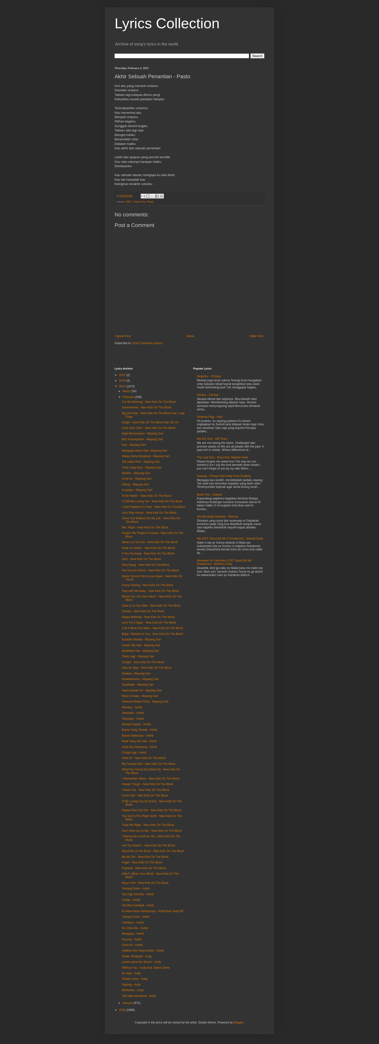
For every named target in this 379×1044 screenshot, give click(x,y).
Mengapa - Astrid (133, 933)
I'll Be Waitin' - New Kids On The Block (146, 495)
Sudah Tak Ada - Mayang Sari (141, 645)
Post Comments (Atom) (147, 343)
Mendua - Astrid (132, 707)
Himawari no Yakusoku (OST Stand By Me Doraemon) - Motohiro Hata (224, 562)
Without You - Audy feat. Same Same (145, 967)
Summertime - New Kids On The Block (146, 407)
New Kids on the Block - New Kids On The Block (153, 851)
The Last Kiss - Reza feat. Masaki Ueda (222, 457)
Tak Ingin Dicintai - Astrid (137, 894)
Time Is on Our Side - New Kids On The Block (151, 605)
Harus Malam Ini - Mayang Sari (142, 690)
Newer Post (123, 336)
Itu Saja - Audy (131, 973)
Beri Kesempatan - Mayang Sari (142, 439)
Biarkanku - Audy (133, 990)
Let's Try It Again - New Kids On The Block (149, 622)
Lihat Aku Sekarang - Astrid (139, 747)
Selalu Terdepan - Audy (137, 956)
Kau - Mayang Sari (134, 445)
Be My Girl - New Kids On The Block (145, 857)
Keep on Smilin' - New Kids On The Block (148, 548)
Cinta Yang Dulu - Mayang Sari (141, 467)
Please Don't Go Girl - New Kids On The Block (151, 810)
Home (190, 336)
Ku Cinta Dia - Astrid (135, 928)
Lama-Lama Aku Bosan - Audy (141, 962)
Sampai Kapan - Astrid (136, 724)
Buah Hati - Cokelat (209, 494)
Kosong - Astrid (131, 939)
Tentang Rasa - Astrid (136, 888)
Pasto (150, 201)
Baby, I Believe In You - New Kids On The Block (152, 634)
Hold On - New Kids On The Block (144, 758)
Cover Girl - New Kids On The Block (145, 795)
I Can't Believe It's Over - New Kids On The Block (153, 507)
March (127, 391)
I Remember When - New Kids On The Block (150, 778)
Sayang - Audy (131, 984)
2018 (122, 380)
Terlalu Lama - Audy (134, 978)
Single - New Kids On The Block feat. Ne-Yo (150, 422)
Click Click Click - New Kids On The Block (148, 428)
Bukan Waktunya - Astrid (137, 735)
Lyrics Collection (167, 23)
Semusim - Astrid (133, 713)
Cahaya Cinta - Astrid (135, 916)
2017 (122, 386)
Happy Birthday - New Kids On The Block (148, 617)
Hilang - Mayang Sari (135, 484)
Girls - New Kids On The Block (141, 559)
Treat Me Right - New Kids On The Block (148, 825)
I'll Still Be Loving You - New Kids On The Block (152, 501)
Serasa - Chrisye (208, 395)
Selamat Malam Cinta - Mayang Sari (145, 701)
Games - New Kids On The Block (143, 611)
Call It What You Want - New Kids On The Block (152, 628)
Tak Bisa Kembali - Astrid (138, 905)
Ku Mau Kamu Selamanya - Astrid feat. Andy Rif (152, 911)
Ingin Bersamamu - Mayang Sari (142, 433)
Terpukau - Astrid (133, 718)
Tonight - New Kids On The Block (143, 662)
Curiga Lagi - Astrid (134, 752)
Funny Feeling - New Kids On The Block (147, 585)
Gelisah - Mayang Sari (136, 673)
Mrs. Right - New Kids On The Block (145, 527)
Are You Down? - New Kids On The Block (148, 845)
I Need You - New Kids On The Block (145, 790)
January (128, 1003)
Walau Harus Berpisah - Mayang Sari (146, 456)
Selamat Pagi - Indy (209, 417)
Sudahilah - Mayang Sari (137, 684)
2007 (128, 201)
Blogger (238, 1022)
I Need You (139, 201)
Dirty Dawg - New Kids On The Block (145, 565)
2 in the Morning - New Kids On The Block (149, 402)
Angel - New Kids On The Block (142, 862)
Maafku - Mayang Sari (136, 473)
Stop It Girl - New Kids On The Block (145, 883)
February (129, 397)
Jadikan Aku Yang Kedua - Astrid (143, 950)
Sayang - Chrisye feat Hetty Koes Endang (224, 476)
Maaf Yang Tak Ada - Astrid (139, 741)
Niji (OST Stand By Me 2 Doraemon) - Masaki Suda (230, 538)
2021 (122, 375)
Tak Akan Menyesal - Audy (139, 996)
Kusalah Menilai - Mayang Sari (141, 639)
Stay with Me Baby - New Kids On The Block (150, 591)
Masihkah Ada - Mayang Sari (140, 651)
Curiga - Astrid (131, 900)
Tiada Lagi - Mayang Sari (138, 656)
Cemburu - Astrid (133, 922)
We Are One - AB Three (212, 438)
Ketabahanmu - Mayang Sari (140, 679)
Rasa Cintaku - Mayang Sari (140, 696)
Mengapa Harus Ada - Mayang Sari (144, 450)
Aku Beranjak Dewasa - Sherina (217, 516)
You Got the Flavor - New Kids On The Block (150, 570)
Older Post (256, 336)
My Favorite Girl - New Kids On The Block (148, 764)
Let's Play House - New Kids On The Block (149, 512)
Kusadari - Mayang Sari (137, 490)
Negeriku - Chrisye (209, 376)
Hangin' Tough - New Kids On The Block (147, 784)
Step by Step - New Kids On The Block (147, 667)
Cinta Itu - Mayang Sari (137, 478)
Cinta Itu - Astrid (132, 945)
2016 (122, 1010)
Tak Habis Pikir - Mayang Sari (141, 461)
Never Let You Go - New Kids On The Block (150, 542)
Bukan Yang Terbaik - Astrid (139, 730)
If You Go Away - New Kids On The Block (148, 553)
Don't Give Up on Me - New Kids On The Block (152, 830)
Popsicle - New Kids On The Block (144, 868)
